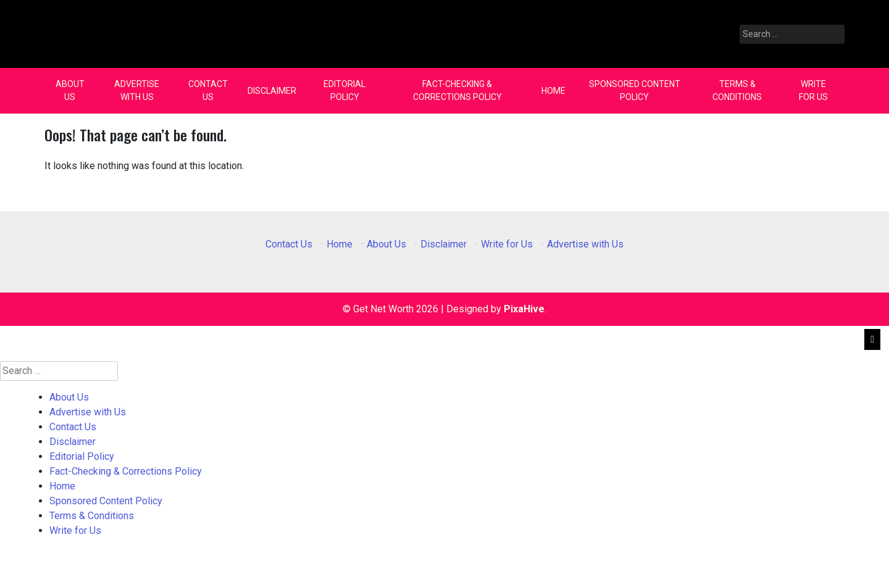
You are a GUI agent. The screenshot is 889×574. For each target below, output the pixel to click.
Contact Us (208, 90)
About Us (70, 90)
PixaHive (524, 309)
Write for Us (813, 90)
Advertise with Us (136, 90)
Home (553, 91)
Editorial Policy (344, 90)
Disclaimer (272, 91)
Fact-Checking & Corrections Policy (457, 90)
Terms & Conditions (737, 90)
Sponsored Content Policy (634, 90)
